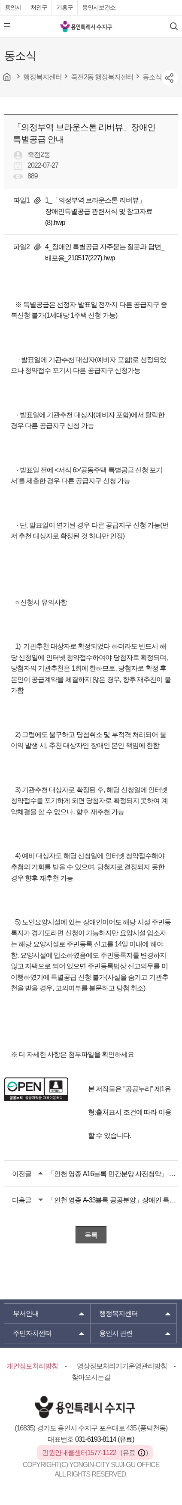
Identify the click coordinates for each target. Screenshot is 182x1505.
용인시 (13, 7)
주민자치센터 (32, 1333)
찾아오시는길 (91, 1377)
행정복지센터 (118, 1313)
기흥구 (64, 7)
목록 (91, 1235)
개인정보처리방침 (32, 1366)
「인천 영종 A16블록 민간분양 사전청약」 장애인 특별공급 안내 (113, 1173)
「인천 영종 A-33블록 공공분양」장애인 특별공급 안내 (113, 1200)
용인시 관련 (116, 1333)
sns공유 (170, 78)
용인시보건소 (98, 7)
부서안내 (26, 1313)
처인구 (38, 7)
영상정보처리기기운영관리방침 (122, 1366)
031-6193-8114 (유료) (104, 1439)
